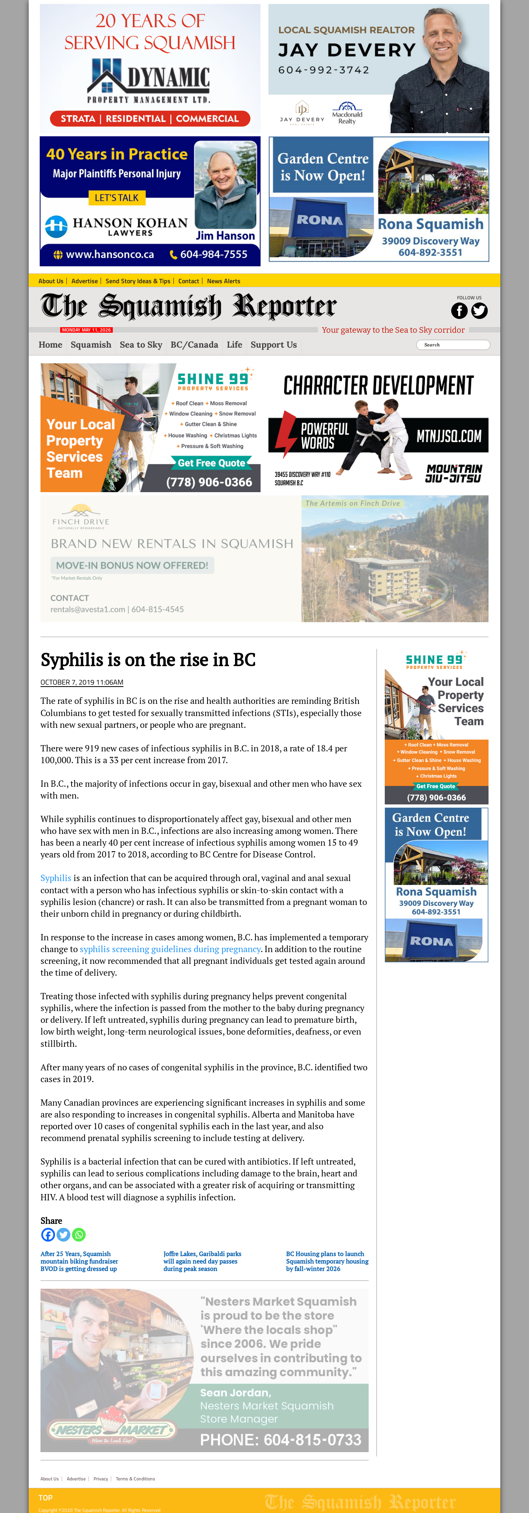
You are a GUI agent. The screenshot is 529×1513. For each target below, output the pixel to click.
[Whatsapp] (79, 1241)
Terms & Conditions (135, 1474)
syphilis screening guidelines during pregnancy (170, 955)
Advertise (76, 1474)
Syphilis (56, 884)
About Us (49, 1474)
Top (46, 1492)
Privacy (101, 1474)
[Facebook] (48, 1241)
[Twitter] (63, 1241)
